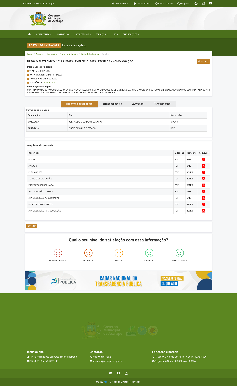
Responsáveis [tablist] (110, 103)
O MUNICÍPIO (63, 34)
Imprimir (203, 61)
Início (29, 54)
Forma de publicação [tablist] (75, 103)
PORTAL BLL (49, 82)
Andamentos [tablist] (167, 103)
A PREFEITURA (43, 34)
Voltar (32, 226)
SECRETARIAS (83, 34)
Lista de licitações (90, 54)
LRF (115, 34)
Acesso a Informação (46, 54)
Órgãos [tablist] (139, 103)
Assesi (107, 382)
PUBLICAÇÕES (131, 34)
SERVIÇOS (102, 34)
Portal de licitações (69, 54)
